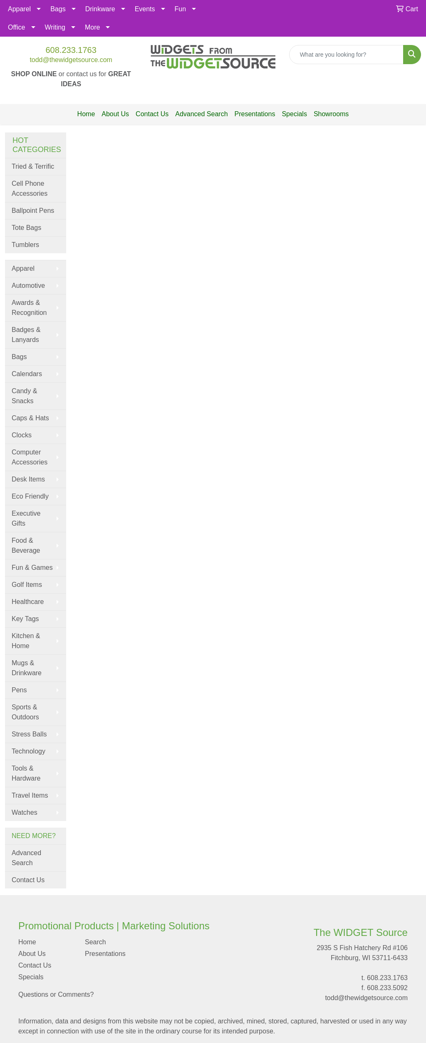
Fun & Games (32, 567)
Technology (28, 751)
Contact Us (152, 113)
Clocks (22, 435)
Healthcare (28, 601)
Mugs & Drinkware (27, 667)
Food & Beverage (26, 545)
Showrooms (331, 113)
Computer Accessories (29, 457)
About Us (115, 113)
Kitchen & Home (26, 640)
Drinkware (100, 8)
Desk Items (28, 479)
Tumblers (25, 244)
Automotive (28, 285)
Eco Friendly (30, 496)
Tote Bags (26, 227)
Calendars (27, 373)
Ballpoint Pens (33, 210)
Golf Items (27, 584)
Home (86, 113)
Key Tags (25, 618)
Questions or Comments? (56, 994)
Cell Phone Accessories (29, 188)
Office (16, 27)
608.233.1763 (70, 50)
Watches (24, 812)
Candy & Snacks (24, 395)
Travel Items (30, 795)
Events (145, 8)
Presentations (255, 113)
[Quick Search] (346, 54)
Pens (19, 690)
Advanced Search (201, 113)
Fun (180, 8)
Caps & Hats (30, 418)
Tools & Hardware (26, 773)
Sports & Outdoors (25, 712)
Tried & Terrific (33, 166)
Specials (294, 113)
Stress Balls (29, 734)
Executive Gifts (26, 518)
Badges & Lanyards (26, 334)
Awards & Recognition (29, 307)
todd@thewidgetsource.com (71, 59)
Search (95, 942)
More (92, 27)
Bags (57, 8)
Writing (55, 27)
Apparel (19, 8)
